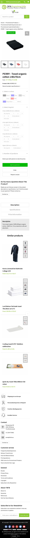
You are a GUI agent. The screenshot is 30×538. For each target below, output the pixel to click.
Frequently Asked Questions (8, 451)
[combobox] (12, 16)
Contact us (5, 194)
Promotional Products (12, 22)
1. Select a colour (8, 91)
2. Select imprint (8, 107)
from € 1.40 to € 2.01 (8, 349)
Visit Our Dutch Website (7, 498)
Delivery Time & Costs (7, 453)
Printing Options (5, 458)
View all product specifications (11, 86)
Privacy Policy (4, 473)
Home (2, 22)
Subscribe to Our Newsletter (8, 483)
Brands (3, 471)
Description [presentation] (15, 205)
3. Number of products (10, 153)
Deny (19, 536)
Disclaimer (4, 475)
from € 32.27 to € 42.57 (9, 273)
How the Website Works (7, 455)
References (4, 495)
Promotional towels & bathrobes (10, 27)
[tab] (15, 205)
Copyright (3, 480)
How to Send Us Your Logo (8, 463)
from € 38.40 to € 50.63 (9, 311)
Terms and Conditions (7, 478)
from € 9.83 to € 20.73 (8, 387)
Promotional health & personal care (11, 25)
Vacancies (3, 493)
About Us (3, 491)
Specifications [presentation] (15, 210)
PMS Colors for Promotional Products (11, 460)
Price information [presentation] (15, 214)
